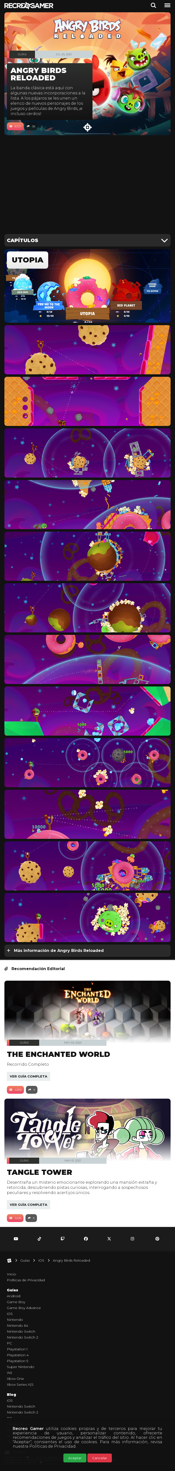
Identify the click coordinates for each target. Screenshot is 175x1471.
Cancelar (99, 1458)
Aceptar (75, 1458)
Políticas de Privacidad (52, 1446)
